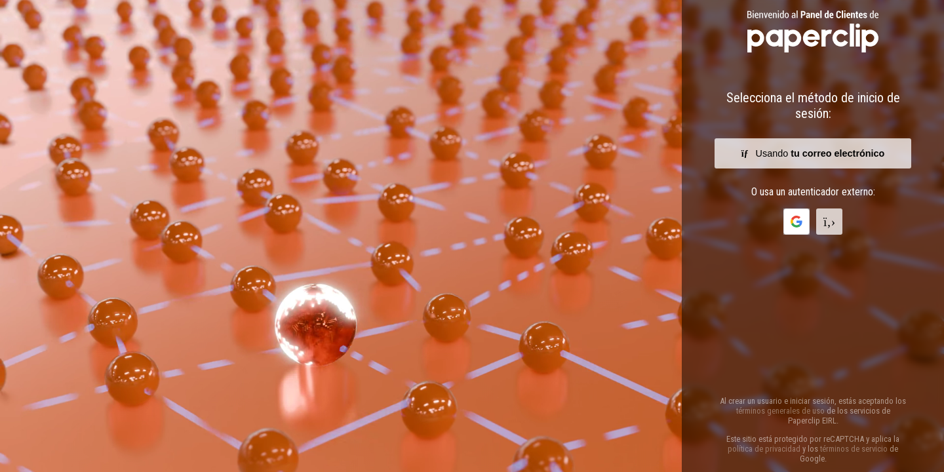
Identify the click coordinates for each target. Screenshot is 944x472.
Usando (813, 153)
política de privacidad (764, 449)
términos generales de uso (780, 411)
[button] (796, 221)
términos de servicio (854, 449)
